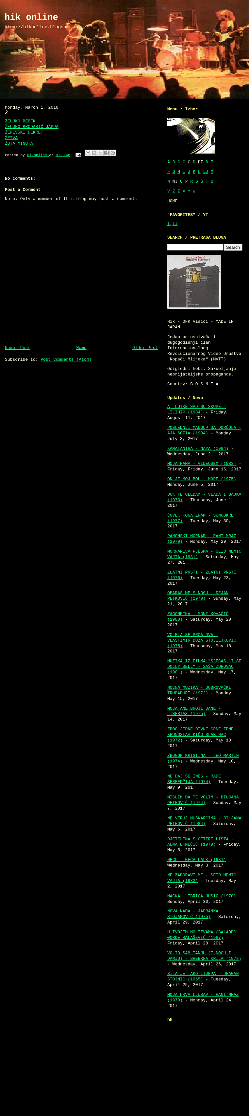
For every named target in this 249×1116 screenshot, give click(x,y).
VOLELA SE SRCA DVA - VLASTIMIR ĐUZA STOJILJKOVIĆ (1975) (201, 640)
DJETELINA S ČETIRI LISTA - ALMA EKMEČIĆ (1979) (200, 842)
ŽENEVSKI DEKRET (24, 132)
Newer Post (17, 347)
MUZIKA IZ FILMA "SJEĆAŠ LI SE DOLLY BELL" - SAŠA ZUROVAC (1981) (204, 667)
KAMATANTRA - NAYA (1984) (197, 448)
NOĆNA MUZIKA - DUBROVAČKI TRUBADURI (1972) (199, 690)
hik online (31, 17)
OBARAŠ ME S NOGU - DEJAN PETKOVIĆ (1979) (197, 596)
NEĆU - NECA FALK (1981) (196, 859)
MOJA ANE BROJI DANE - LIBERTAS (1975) (194, 711)
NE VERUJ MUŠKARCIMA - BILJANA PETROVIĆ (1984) (204, 821)
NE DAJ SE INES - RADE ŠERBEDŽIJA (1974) (194, 779)
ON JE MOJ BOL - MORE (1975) (201, 479)
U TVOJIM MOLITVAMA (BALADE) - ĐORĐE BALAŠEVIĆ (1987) (204, 935)
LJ (205, 171)
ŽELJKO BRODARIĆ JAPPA (31, 126)
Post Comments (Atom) (66, 359)
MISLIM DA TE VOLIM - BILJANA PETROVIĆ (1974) (203, 800)
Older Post (145, 347)
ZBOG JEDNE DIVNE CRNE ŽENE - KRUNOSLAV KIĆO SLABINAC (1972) (203, 735)
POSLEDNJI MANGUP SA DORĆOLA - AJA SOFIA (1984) (204, 430)
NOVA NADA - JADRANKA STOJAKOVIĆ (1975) (192, 914)
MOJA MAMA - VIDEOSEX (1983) (201, 463)
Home (81, 347)
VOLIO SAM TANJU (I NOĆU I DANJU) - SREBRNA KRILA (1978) (204, 956)
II (175, 223)
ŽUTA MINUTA (19, 143)
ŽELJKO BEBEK (20, 121)
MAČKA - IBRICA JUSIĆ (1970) (201, 896)
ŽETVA (11, 138)
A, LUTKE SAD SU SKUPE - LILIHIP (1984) (196, 409)
